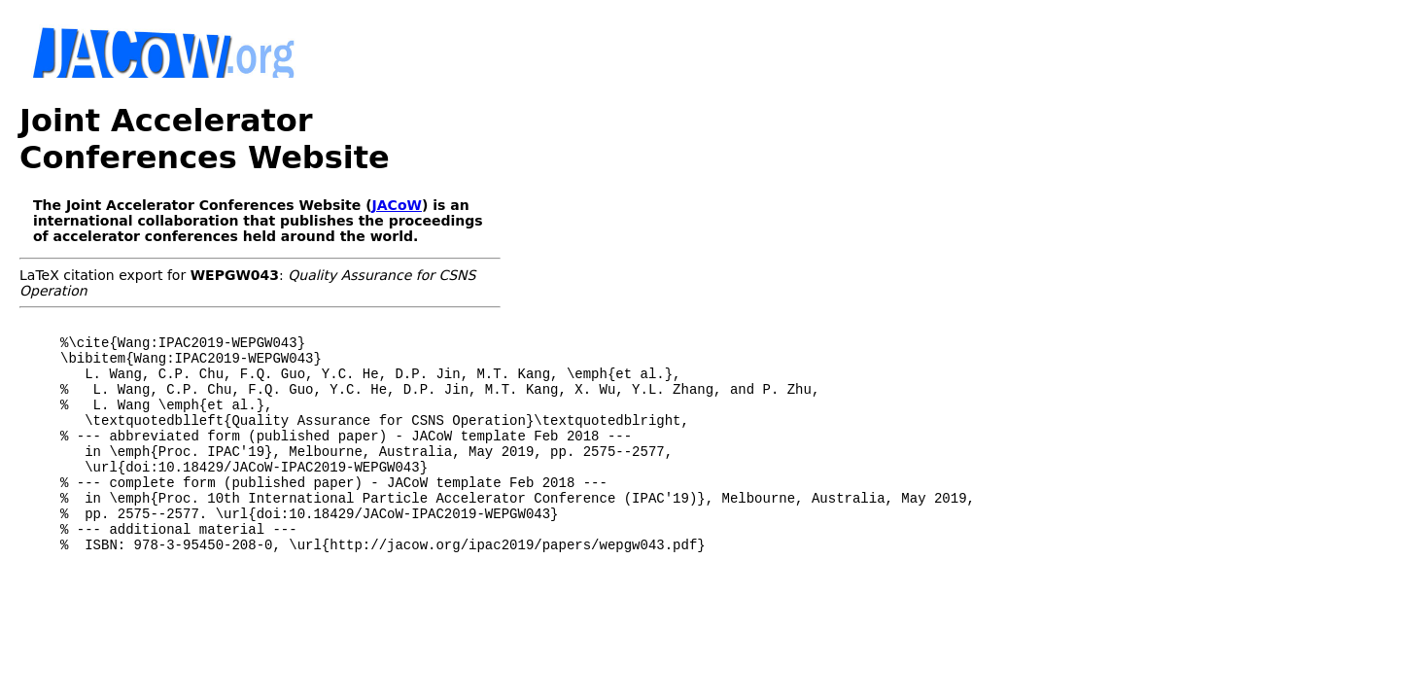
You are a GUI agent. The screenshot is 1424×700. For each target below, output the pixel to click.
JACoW (397, 168)
